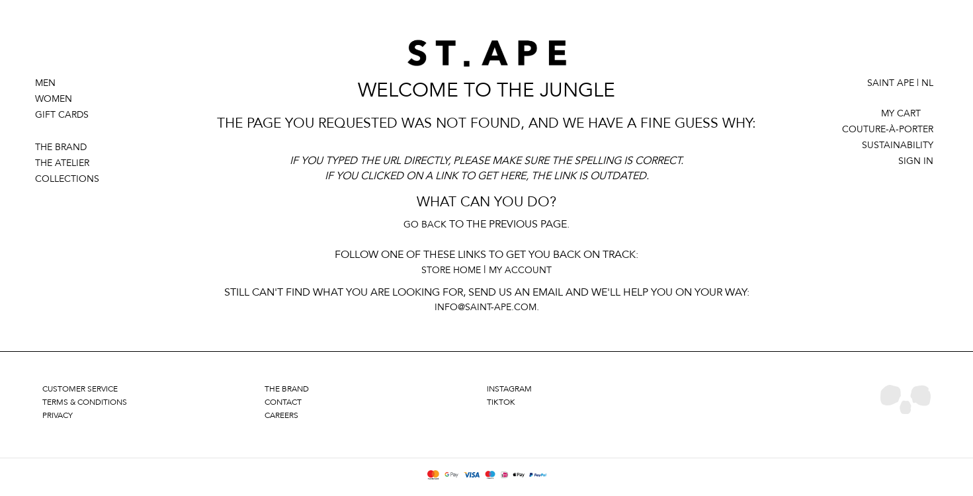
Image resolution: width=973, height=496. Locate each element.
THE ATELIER (62, 163)
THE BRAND (61, 147)
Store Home (451, 270)
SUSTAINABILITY (897, 145)
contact (283, 402)
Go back (424, 224)
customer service (80, 389)
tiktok (501, 402)
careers (281, 415)
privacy (57, 415)
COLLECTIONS (67, 179)
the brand (287, 389)
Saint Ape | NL (900, 83)
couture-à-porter (887, 129)
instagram (509, 389)
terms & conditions (84, 402)
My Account (520, 270)
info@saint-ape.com (485, 307)
